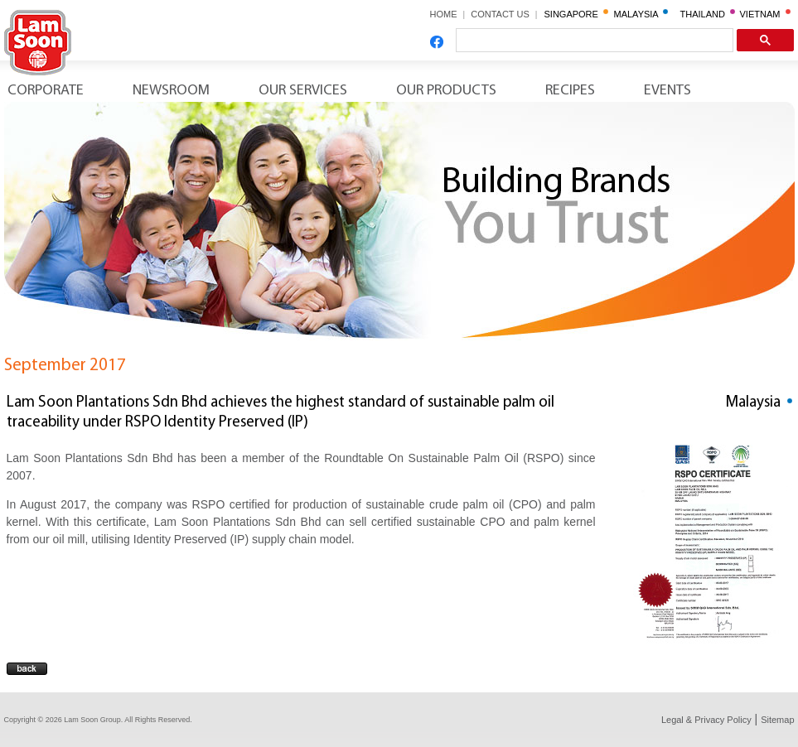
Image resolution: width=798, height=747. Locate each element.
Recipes (570, 91)
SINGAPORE (576, 14)
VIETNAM (765, 14)
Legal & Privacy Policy (706, 720)
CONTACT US (505, 14)
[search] (593, 40)
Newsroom (171, 91)
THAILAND (708, 14)
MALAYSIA (641, 14)
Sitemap (777, 720)
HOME (443, 14)
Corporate (45, 91)
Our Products (446, 91)
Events (667, 91)
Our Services (303, 91)
